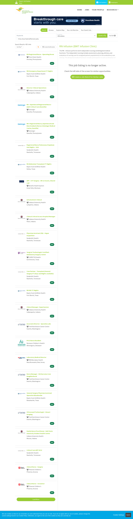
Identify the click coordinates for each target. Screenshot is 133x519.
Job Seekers (101, 2)
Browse (51, 30)
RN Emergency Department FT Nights (40, 71)
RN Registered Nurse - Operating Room (40, 54)
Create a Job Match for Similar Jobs (87, 77)
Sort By (19, 47)
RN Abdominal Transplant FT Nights (39, 164)
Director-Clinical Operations (36, 88)
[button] (112, 35)
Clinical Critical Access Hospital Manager (41, 216)
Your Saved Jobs (86, 30)
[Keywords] (36, 35)
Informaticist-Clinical (34, 200)
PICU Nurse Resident (34, 340)
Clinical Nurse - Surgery (35, 467)
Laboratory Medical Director (36, 357)
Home (79, 10)
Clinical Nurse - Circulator (36, 484)
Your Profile (98, 10)
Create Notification (49, 47)
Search (44, 30)
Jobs (87, 10)
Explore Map (60, 30)
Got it (128, 515)
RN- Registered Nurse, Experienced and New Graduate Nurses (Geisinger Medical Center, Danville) (41, 126)
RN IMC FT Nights (33, 290)
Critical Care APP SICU (34, 450)
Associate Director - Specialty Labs (39, 324)
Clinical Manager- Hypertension (38, 307)
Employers (113, 2)
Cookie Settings (118, 515)
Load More (36, 499)
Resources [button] (112, 10)
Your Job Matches (72, 30)
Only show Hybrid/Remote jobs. (28, 39)
